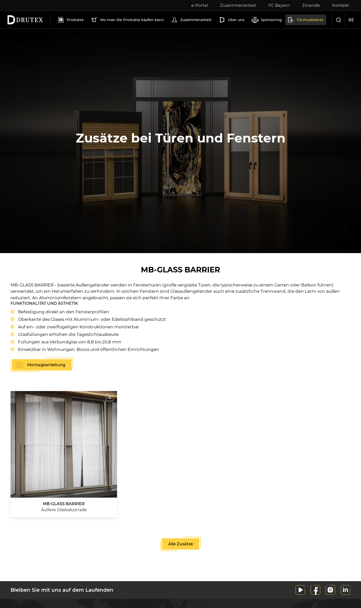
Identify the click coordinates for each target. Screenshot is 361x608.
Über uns (231, 20)
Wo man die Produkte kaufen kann (127, 20)
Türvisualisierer (305, 20)
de (351, 20)
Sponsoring (266, 20)
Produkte (70, 20)
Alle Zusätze (180, 544)
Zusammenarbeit (191, 20)
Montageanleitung (46, 364)
